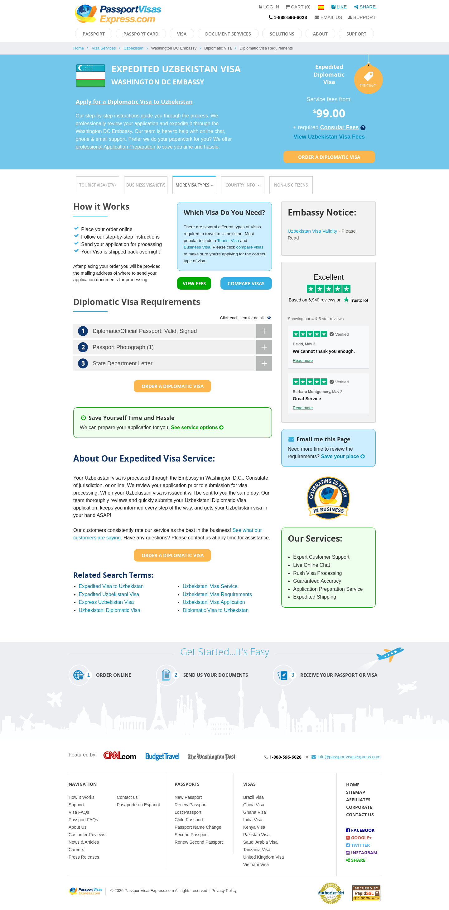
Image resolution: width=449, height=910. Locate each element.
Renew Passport (191, 804)
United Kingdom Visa (263, 857)
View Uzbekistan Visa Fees (329, 137)
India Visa (252, 819)
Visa (181, 34)
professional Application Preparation (115, 146)
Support (362, 17)
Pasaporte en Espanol (138, 804)
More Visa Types (194, 185)
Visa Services (104, 48)
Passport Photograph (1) (175, 347)
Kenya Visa (254, 827)
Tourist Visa (228, 240)
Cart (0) (298, 6)
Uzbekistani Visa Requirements (217, 594)
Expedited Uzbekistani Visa (109, 594)
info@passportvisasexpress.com (345, 756)
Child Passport (189, 819)
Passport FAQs (83, 819)
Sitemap (355, 792)
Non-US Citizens (291, 185)
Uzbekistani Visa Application (214, 602)
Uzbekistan (133, 48)
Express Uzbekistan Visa (106, 602)
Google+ (359, 838)
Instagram (361, 852)
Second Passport (191, 834)
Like (339, 6)
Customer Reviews (87, 834)
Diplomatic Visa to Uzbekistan (216, 610)
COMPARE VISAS (246, 283)
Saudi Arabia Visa (260, 842)
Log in (269, 6)
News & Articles (84, 842)
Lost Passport (188, 812)
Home (78, 48)
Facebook (360, 830)
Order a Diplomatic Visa (329, 157)
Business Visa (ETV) (145, 185)
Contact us (127, 797)
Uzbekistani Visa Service (210, 586)
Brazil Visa (253, 797)
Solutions (282, 34)
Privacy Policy (224, 890)
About (320, 34)
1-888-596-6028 (285, 757)
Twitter (358, 845)
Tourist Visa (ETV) (97, 185)
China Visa (253, 804)
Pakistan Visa (256, 834)
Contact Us (360, 815)
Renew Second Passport (199, 842)
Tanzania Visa (256, 849)
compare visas (250, 247)
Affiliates (358, 800)
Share (365, 6)
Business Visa (197, 247)
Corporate (359, 807)
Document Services (228, 34)
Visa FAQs (79, 812)
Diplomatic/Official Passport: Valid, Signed (175, 331)
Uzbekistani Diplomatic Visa (109, 610)
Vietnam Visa (256, 864)
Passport (94, 34)
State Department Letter (175, 363)
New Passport (188, 797)
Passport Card (140, 34)
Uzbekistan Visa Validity (312, 231)
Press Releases (84, 857)
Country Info (242, 185)
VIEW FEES (194, 283)
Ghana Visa (254, 812)
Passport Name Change (198, 827)
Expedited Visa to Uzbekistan (111, 586)
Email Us (328, 17)
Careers (76, 849)
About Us (78, 827)
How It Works (81, 797)
